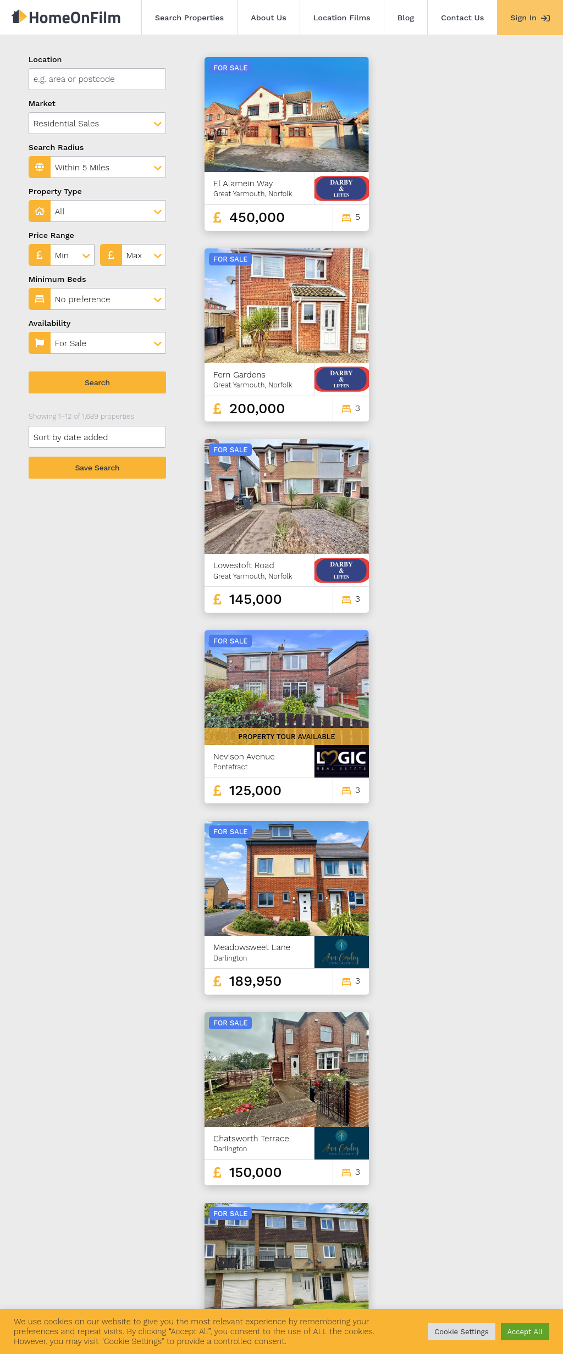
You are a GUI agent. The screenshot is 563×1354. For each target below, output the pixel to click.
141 (516, 1211)
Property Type (55, 191)
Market (42, 103)
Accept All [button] (525, 1332)
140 (496, 1211)
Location (45, 59)
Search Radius (56, 147)
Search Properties (189, 17)
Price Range (51, 235)
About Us (268, 17)
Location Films (342, 17)
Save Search (97, 467)
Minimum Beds (57, 279)
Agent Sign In (320, 1292)
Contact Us (462, 17)
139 (477, 1211)
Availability (50, 323)
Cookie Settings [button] (461, 1332)
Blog (406, 17)
